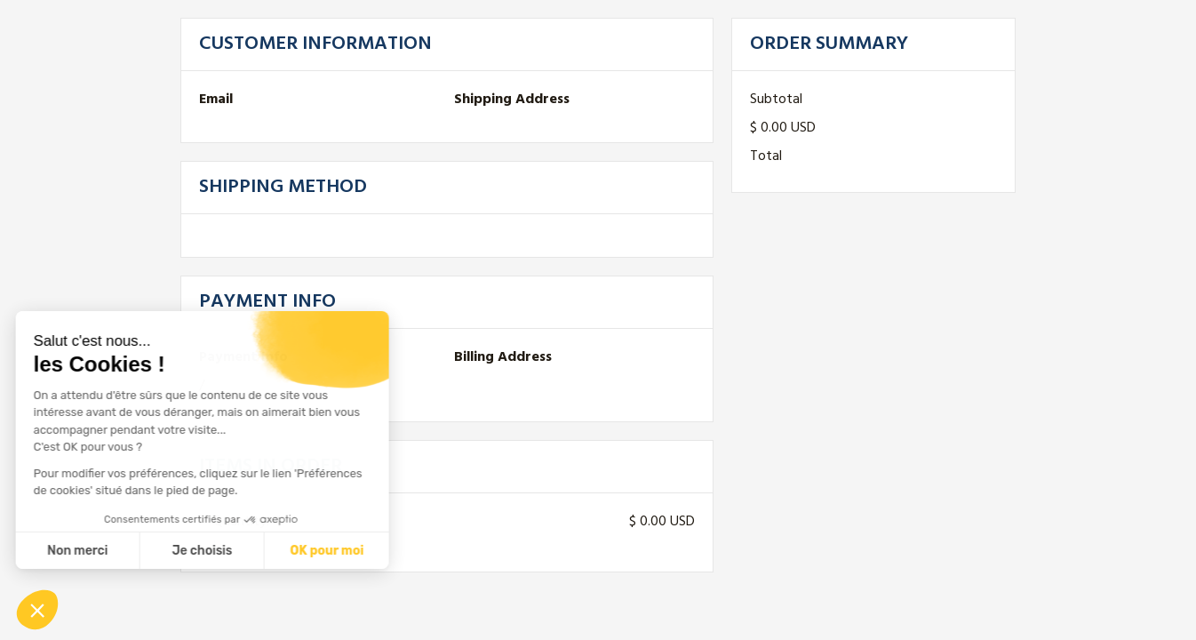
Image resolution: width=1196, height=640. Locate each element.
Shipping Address (512, 99)
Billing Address (503, 357)
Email (216, 99)
